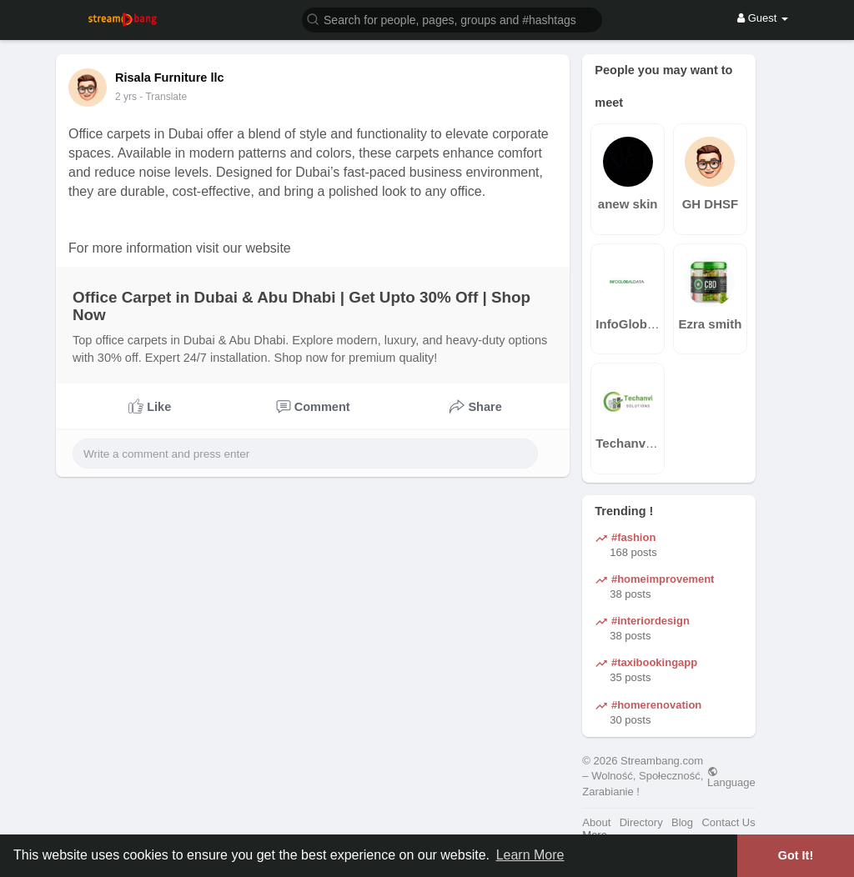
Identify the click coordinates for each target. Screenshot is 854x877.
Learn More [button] (530, 855)
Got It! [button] (795, 855)
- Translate (163, 97)
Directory (641, 822)
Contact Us (728, 822)
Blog (682, 822)
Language (731, 777)
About (596, 822)
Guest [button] (762, 18)
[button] (452, 19)
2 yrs (126, 97)
